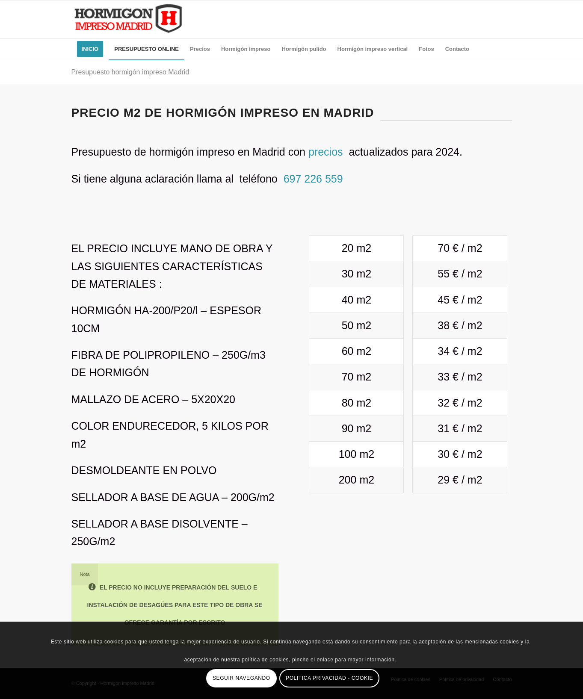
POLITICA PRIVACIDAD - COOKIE (329, 678)
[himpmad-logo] (128, 19)
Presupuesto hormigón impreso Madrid (130, 72)
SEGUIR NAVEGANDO (241, 678)
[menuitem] (90, 49)
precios (327, 152)
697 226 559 (313, 179)
